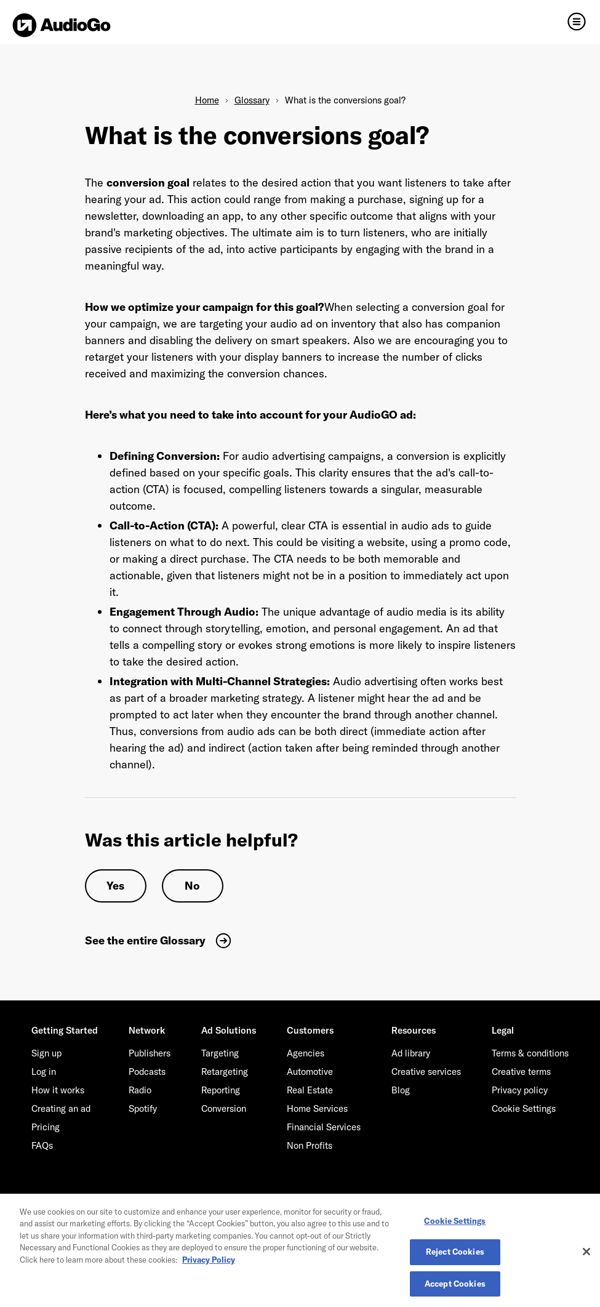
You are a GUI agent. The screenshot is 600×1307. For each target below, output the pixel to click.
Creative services (426, 1071)
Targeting (220, 1053)
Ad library (410, 1053)
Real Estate (310, 1090)
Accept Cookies (455, 1287)
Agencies (305, 1053)
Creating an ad (60, 1108)
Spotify (143, 1108)
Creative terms (521, 1071)
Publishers (149, 1053)
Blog (400, 1090)
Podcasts (147, 1071)
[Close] (586, 1254)
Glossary (252, 100)
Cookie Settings (524, 1108)
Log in (43, 1071)
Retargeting (224, 1071)
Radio (140, 1090)
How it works (57, 1090)
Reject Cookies (455, 1255)
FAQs (42, 1145)
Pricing (45, 1127)
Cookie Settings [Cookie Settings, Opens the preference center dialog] (455, 1224)
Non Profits (309, 1145)
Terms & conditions (530, 1053)
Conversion (223, 1108)
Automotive (310, 1071)
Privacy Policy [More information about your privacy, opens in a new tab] (208, 1263)
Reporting (220, 1090)
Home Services (317, 1108)
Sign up (46, 1053)
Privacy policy (520, 1090)
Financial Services (324, 1127)
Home (207, 100)
